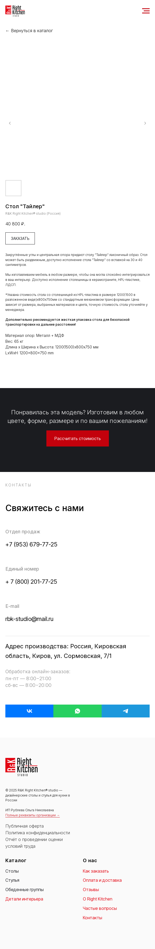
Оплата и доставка (102, 880)
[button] (77, 438)
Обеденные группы (24, 889)
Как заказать (96, 871)
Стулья (12, 880)
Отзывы (91, 889)
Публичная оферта (24, 826)
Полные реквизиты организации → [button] (32, 815)
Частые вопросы (100, 908)
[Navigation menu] (146, 11)
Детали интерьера (24, 899)
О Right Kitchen (97, 899)
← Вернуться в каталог (29, 30)
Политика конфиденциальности (37, 832)
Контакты (92, 917)
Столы (12, 871)
